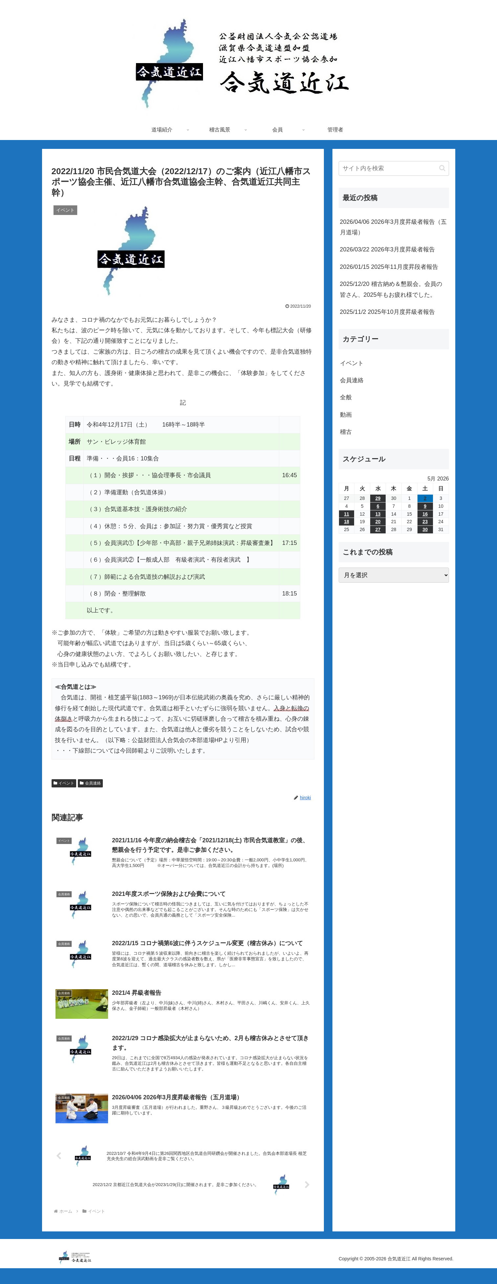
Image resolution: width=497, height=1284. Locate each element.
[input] (394, 168)
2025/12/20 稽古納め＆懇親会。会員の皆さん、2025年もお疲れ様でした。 (391, 289)
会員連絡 (90, 783)
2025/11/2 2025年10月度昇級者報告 (387, 312)
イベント (64, 783)
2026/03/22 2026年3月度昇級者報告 (387, 249)
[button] (442, 168)
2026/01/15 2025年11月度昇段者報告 (389, 267)
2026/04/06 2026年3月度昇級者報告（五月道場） (393, 227)
